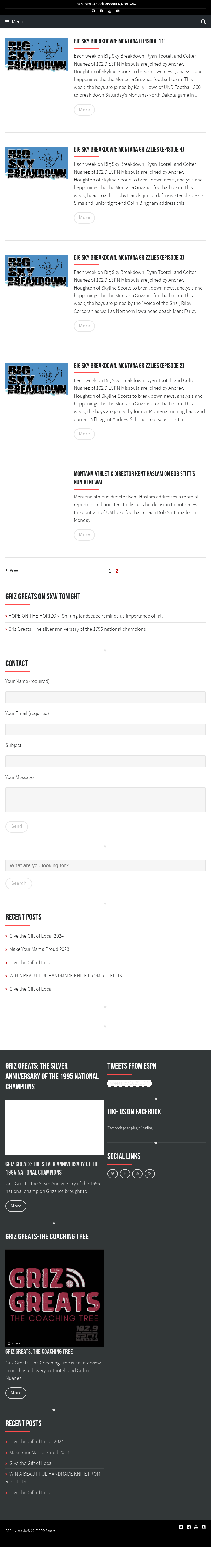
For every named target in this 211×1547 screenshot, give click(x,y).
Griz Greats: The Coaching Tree (39, 1351)
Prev (11, 570)
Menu (14, 22)
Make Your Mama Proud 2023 (39, 949)
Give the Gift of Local (31, 962)
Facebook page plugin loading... (131, 1128)
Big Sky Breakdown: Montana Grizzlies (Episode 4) (129, 149)
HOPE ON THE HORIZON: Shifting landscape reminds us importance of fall (85, 616)
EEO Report (46, 1531)
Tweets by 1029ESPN (129, 1083)
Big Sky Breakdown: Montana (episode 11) (120, 41)
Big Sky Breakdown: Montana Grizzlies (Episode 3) (129, 257)
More (84, 109)
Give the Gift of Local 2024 (36, 936)
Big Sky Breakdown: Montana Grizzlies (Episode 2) (129, 365)
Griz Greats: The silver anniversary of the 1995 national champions (77, 629)
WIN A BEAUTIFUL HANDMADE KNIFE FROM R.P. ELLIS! (66, 976)
